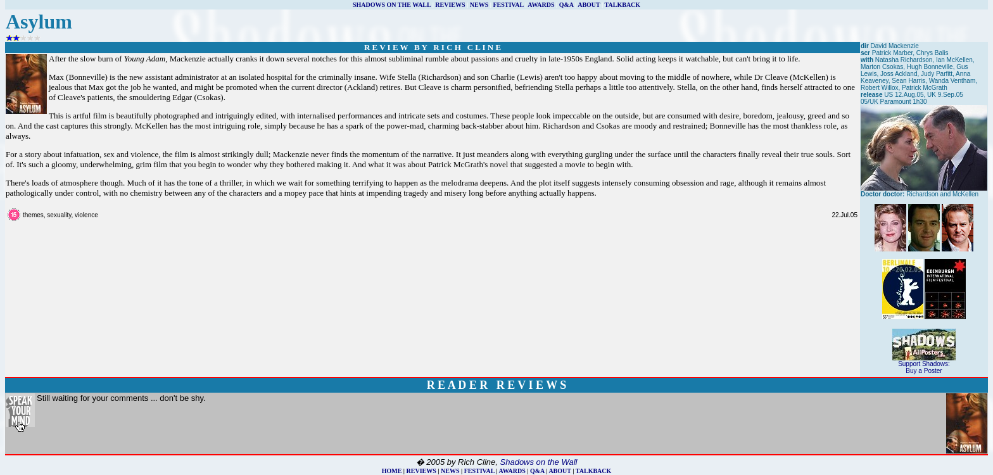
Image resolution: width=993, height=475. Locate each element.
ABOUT (589, 4)
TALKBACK (623, 4)
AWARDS (541, 4)
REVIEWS (450, 4)
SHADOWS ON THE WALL (392, 4)
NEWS (479, 4)
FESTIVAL (508, 4)
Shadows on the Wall (539, 462)
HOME (392, 470)
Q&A (566, 4)
